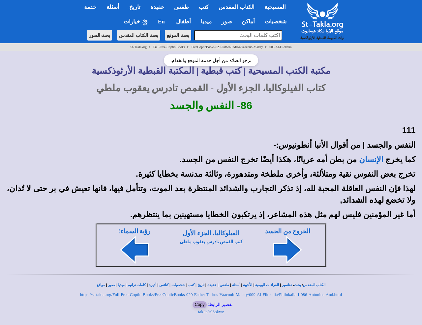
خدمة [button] (90, 7)
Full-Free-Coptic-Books (169, 47)
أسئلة (236, 285)
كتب (191, 285)
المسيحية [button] (275, 7)
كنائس (163, 285)
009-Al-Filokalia (280, 47)
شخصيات (178, 285)
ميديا (121, 285)
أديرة (152, 285)
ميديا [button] (206, 21)
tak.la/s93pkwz (211, 311)
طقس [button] (181, 7)
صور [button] (227, 21)
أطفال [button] (183, 21)
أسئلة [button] (112, 7)
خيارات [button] (136, 21)
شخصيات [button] (278, 21)
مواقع (101, 285)
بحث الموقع (178, 35)
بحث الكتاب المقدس (138, 35)
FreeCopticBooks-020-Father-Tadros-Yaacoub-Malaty (227, 47)
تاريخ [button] (134, 7)
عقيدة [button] (157, 7)
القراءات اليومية (267, 285)
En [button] (162, 21)
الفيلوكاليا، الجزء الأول (211, 233)
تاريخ (200, 285)
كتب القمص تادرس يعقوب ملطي (211, 241)
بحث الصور (99, 35)
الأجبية (247, 285)
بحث (297, 285)
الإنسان (371, 159)
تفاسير (287, 285)
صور (111, 285)
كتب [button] (204, 7)
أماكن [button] (248, 21)
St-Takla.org (139, 47)
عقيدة (212, 285)
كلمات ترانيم (137, 285)
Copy (199, 304)
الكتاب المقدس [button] (236, 7)
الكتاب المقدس (314, 285)
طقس (224, 285)
